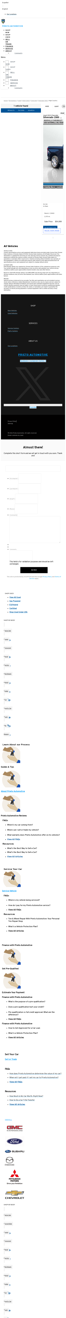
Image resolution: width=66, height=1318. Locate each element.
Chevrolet (34, 101)
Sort (57, 107)
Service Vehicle (9, 891)
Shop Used (10, 68)
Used (19, 101)
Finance (14, 80)
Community (18, 53)
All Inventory (13, 101)
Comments (13, 549)
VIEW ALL (8, 1120)
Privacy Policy (47, 577)
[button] (5, 57)
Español (5, 3)
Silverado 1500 (43, 101)
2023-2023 (26, 101)
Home (5, 101)
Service (14, 83)
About (8, 51)
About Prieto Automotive (13, 791)
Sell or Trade (8, 42)
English (5, 9)
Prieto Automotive (12, 26)
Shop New (10, 63)
